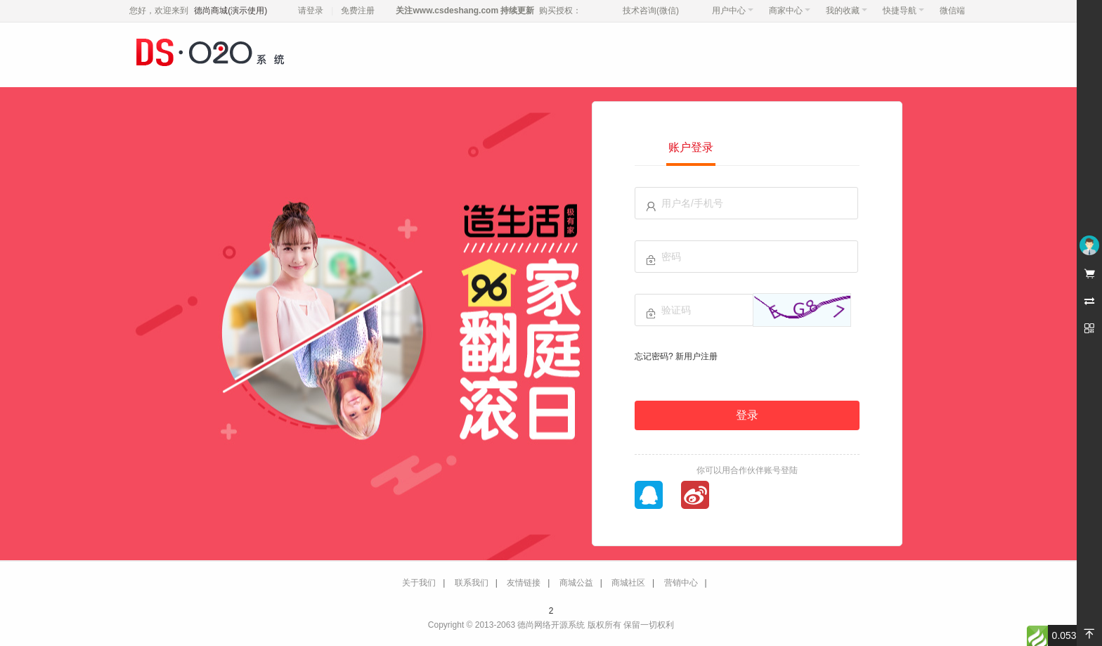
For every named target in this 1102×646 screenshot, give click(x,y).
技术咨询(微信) (651, 10)
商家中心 (789, 10)
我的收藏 (846, 10)
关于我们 (419, 583)
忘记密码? (654, 356)
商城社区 (628, 583)
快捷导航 (903, 10)
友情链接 (523, 583)
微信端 (952, 10)
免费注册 (358, 10)
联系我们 (471, 583)
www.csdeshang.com (455, 10)
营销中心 (681, 583)
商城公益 (576, 583)
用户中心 (732, 10)
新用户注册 (696, 356)
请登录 (310, 10)
